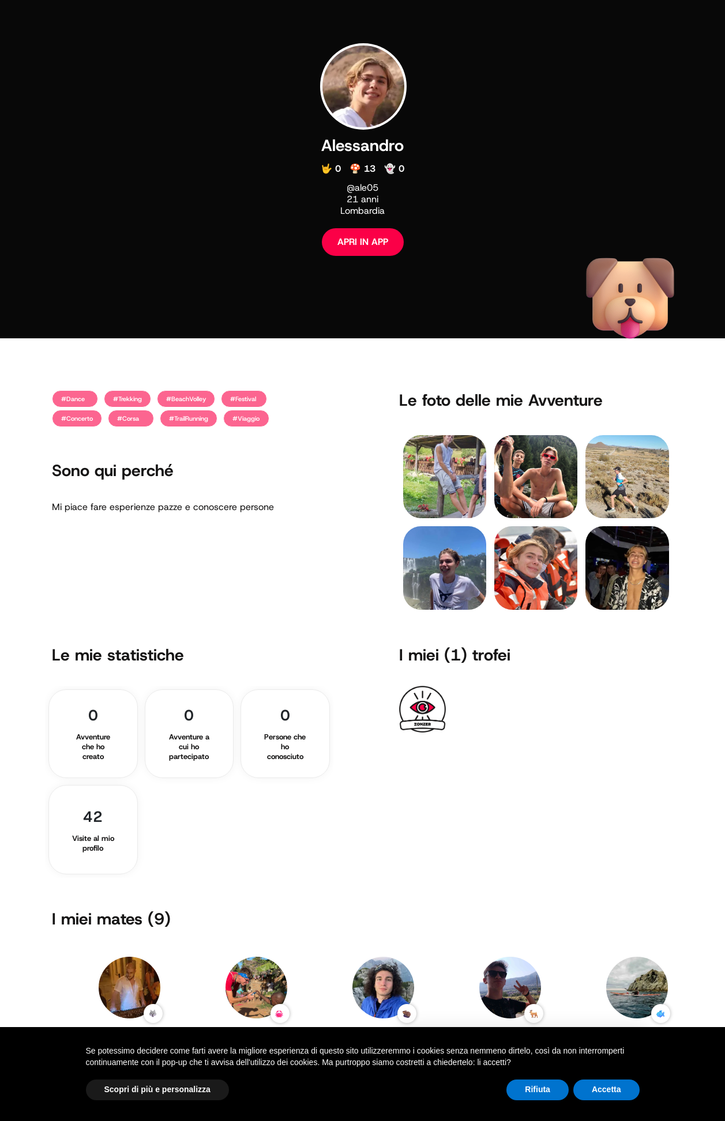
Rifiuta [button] (537, 1089)
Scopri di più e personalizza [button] (157, 1089)
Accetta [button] (606, 1089)
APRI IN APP (362, 242)
